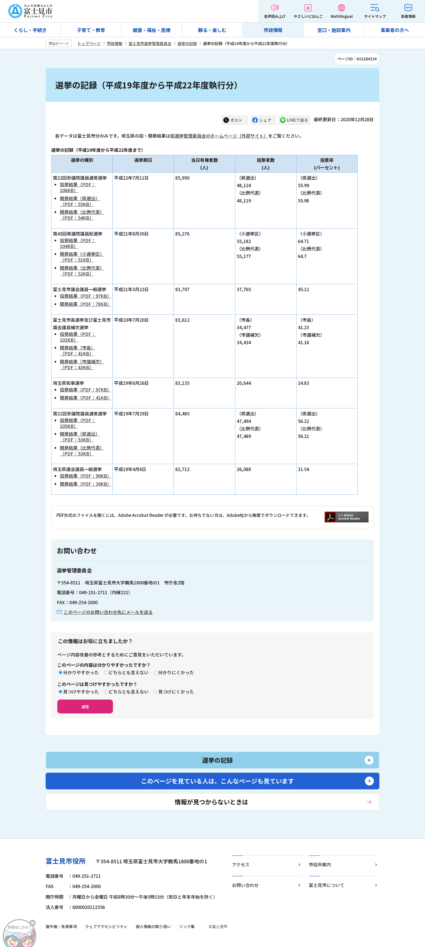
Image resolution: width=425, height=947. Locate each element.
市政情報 (273, 29)
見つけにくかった (176, 691)
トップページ (89, 43)
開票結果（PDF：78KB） (86, 304)
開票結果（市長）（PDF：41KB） (77, 350)
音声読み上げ (275, 16)
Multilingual (342, 16)
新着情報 (408, 16)
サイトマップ (375, 16)
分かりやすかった (81, 672)
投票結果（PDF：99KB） (86, 475)
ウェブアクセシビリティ (106, 926)
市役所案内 (320, 864)
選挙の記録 (187, 43)
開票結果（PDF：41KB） (86, 397)
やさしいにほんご (308, 16)
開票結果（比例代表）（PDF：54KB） (82, 215)
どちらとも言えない (128, 672)
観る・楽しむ (212, 29)
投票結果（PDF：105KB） (78, 423)
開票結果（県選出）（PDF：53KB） (80, 436)
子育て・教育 (91, 29)
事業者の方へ (394, 29)
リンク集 (187, 926)
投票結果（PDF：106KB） (78, 187)
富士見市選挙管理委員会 (150, 43)
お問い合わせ (245, 885)
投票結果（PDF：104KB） (78, 243)
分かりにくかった (176, 672)
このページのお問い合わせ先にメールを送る (108, 612)
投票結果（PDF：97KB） (86, 295)
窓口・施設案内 (333, 29)
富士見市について (326, 885)
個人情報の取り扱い (153, 926)
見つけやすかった (81, 691)
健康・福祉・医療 (152, 29)
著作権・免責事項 (61, 926)
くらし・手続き (30, 29)
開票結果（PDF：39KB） (86, 483)
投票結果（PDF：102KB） (78, 337)
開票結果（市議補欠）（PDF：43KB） (82, 364)
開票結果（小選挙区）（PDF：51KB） (82, 257)
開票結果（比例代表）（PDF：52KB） (82, 270)
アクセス (240, 864)
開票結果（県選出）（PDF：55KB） (80, 201)
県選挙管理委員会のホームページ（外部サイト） (219, 135)
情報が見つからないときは (211, 801)
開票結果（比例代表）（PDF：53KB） (82, 450)
